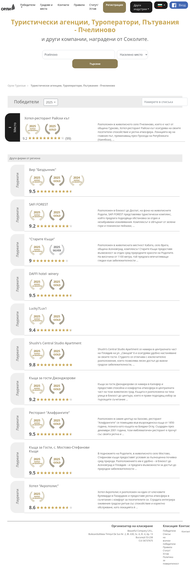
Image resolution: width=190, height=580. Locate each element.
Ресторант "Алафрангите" (49, 412)
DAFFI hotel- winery (43, 273)
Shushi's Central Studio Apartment (55, 343)
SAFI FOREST (38, 204)
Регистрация (114, 5)
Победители (169, 530)
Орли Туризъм (17, 85)
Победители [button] (27, 5)
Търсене (95, 64)
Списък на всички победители (169, 539)
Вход (179, 5)
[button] (161, 5)
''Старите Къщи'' (42, 239)
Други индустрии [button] (140, 7)
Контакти (63, 5)
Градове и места (46, 6)
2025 (50, 102)
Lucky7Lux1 (38, 308)
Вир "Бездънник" (42, 169)
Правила (79, 5)
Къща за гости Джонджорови (52, 378)
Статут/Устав (93, 6)
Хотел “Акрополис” (43, 486)
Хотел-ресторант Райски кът (47, 118)
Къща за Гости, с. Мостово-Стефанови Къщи (59, 449)
